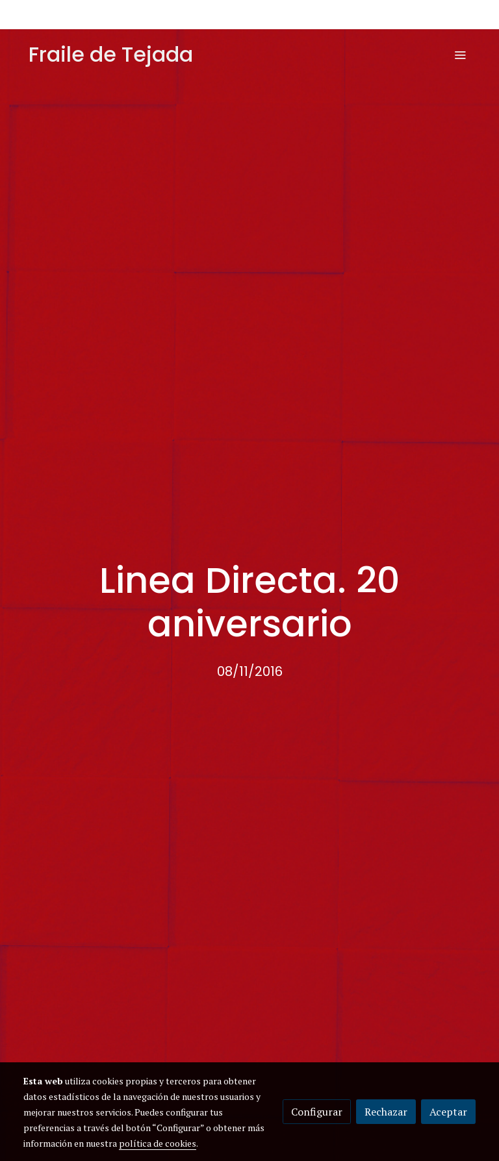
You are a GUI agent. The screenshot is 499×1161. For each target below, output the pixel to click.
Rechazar (386, 1112)
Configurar (316, 1112)
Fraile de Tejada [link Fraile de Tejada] (111, 54)
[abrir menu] (460, 54)
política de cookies (157, 1143)
